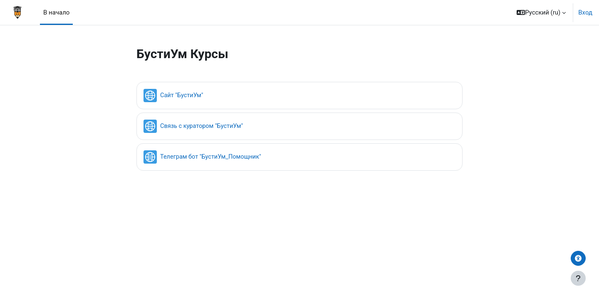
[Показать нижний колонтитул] (578, 278)
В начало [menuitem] (56, 12)
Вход (585, 12)
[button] (541, 12)
